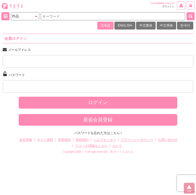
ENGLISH (125, 25)
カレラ (117, 145)
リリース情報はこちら (91, 145)
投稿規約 (82, 139)
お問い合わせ (168, 139)
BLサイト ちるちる (121, 151)
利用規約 (64, 139)
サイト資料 (45, 139)
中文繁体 (145, 25)
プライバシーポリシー (137, 139)
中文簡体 (166, 25)
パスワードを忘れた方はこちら (98, 133)
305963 (160, 3)
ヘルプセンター (104, 139)
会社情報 (25, 139)
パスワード (14, 74)
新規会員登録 (98, 119)
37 (173, 3)
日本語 (105, 25)
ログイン (98, 102)
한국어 (185, 25)
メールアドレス (17, 49)
